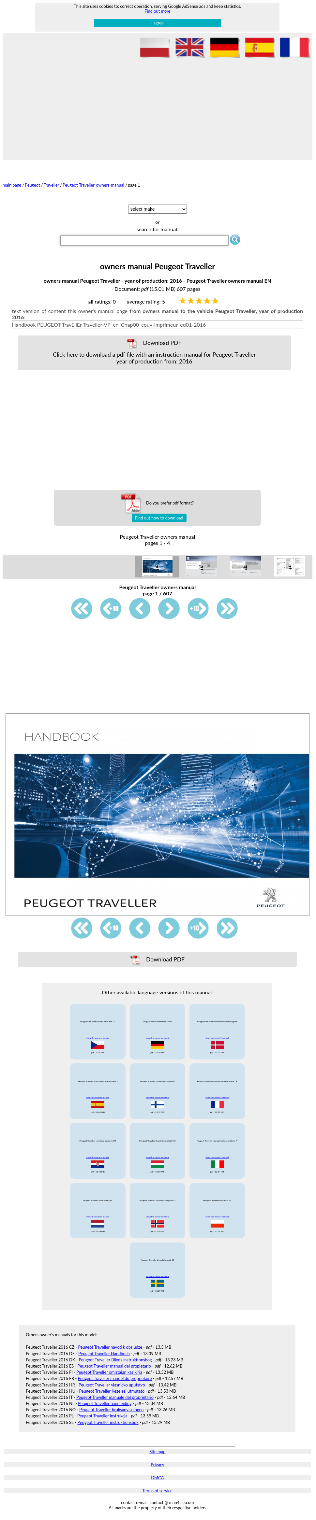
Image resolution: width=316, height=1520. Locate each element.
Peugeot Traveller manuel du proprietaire (115, 1378)
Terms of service (158, 1490)
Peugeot (32, 185)
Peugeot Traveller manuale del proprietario (115, 1397)
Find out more (157, 11)
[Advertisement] (157, 107)
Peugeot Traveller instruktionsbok (108, 1422)
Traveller (51, 185)
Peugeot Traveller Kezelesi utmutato (111, 1391)
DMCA (157, 1477)
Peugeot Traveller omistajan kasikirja (109, 1372)
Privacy (157, 1464)
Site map (157, 1451)
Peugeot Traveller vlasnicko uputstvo (112, 1384)
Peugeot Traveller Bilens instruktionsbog (115, 1359)
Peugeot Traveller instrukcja (102, 1415)
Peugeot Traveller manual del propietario (114, 1366)
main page (12, 185)
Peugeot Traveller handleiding (104, 1403)
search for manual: (157, 229)
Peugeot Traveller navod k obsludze (110, 1347)
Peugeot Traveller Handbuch (104, 1353)
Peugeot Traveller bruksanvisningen (111, 1409)
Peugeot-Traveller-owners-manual (93, 185)
